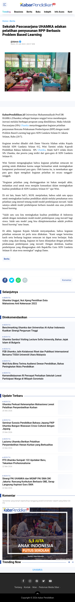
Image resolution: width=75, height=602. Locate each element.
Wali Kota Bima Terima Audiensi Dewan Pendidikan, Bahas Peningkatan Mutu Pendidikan (33, 365)
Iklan (34, 587)
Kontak (27, 587)
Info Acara (59, 12)
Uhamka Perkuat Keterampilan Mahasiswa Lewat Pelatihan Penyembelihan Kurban (28, 406)
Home (5, 21)
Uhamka (25, 125)
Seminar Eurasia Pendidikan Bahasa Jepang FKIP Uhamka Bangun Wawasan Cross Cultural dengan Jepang (28, 425)
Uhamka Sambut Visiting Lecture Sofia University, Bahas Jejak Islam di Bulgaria (35, 341)
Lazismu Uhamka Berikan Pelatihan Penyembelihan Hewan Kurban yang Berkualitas (27, 443)
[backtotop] (38, 594)
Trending (6, 12)
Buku (38, 12)
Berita (29, 12)
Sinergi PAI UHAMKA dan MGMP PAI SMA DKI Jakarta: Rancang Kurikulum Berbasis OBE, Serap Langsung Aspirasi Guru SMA (28, 481)
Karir (70, 12)
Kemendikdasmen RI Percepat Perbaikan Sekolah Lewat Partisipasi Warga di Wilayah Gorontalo (31, 377)
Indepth (47, 12)
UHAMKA (37, 569)
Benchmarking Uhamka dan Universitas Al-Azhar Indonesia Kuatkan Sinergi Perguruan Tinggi (33, 329)
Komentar (66, 280)
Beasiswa (18, 12)
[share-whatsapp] (18, 280)
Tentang (18, 587)
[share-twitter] (11, 280)
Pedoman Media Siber (49, 587)
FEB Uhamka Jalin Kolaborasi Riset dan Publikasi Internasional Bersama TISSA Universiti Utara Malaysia (35, 353)
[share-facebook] (5, 280)
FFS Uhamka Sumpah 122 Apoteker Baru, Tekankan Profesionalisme (24, 462)
